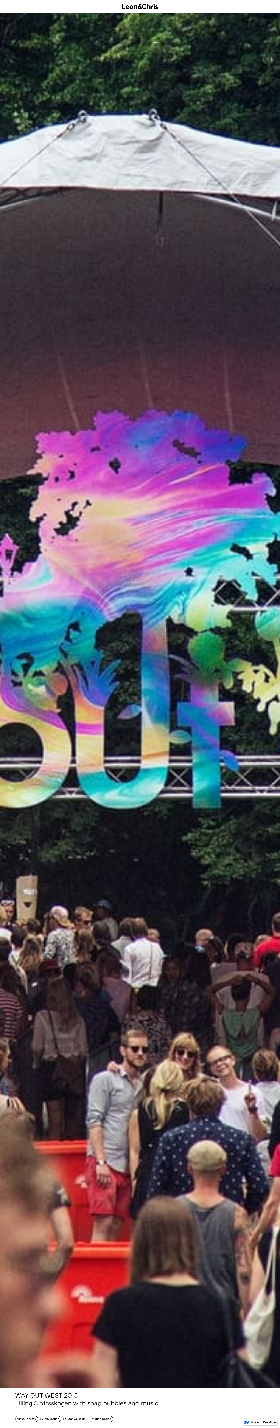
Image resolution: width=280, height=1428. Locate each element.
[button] (262, 6)
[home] (140, 6)
